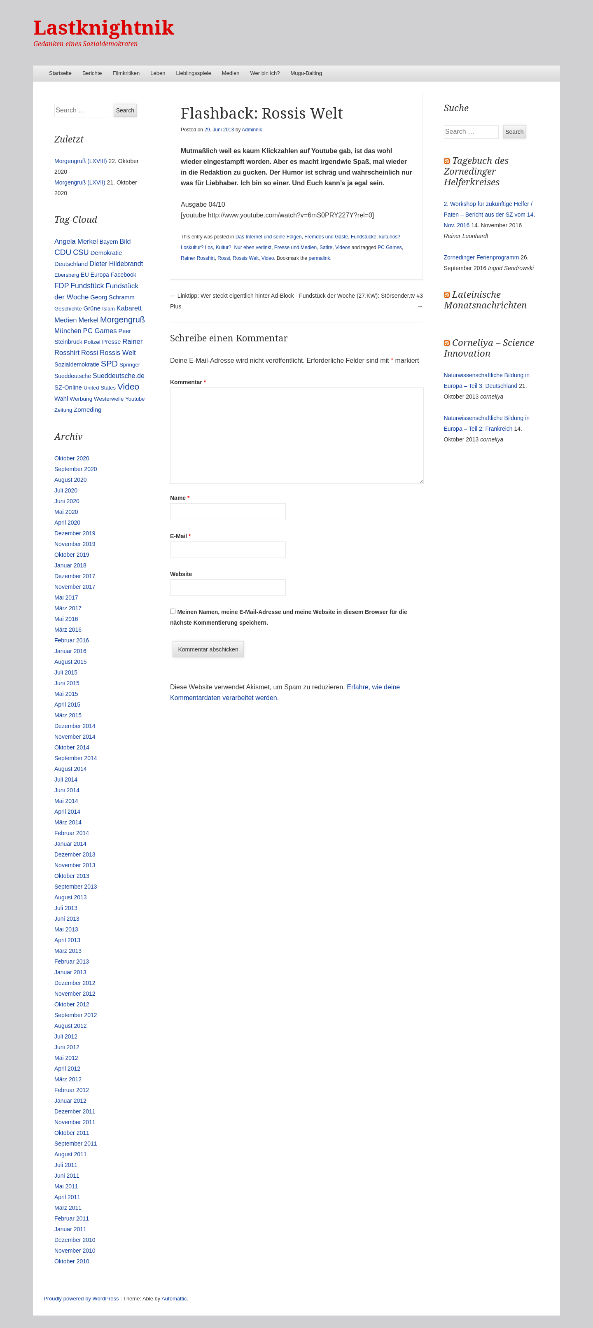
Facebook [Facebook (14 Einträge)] (123, 274)
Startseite (60, 73)
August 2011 (70, 1154)
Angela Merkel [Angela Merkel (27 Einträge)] (76, 241)
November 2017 (75, 586)
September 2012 (75, 1015)
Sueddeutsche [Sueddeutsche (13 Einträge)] (72, 376)
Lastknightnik (103, 28)
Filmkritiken (126, 73)
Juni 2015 (66, 683)
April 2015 (67, 704)
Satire (326, 247)
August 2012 (70, 1025)
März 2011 (68, 1207)
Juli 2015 (65, 672)
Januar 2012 (70, 1100)
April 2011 (67, 1197)
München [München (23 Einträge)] (68, 330)
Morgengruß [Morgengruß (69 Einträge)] (122, 319)
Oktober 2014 (71, 747)
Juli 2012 (65, 1036)
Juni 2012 (66, 1047)
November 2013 (75, 865)
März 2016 (68, 629)
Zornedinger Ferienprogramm (481, 257)
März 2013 (68, 951)
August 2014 (70, 769)
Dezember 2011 (75, 1111)
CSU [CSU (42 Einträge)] (81, 252)
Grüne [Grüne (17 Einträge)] (92, 308)
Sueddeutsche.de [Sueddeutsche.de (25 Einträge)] (119, 375)
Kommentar (188, 382)
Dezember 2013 (75, 854)
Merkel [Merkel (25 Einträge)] (88, 320)
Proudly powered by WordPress (81, 1298)
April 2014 (67, 811)
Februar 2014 (71, 833)
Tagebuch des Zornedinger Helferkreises (476, 171)
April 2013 (67, 940)
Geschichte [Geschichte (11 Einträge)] (68, 309)
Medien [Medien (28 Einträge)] (65, 320)
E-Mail (180, 536)
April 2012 (67, 1068)
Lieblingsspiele (193, 73)
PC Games (390, 247)
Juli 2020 (65, 490)
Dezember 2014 (75, 726)
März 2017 (68, 608)
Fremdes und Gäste (326, 237)
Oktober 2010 (71, 1261)
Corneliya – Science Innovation (489, 348)
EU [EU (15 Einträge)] (85, 274)
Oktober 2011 (71, 1133)
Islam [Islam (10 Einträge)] (108, 309)
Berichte (92, 73)
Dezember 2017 (75, 576)
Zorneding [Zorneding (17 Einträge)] (87, 409)
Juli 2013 (65, 908)
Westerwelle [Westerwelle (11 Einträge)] (109, 399)
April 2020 (67, 522)
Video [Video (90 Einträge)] (128, 386)
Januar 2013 (70, 972)
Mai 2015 (66, 694)
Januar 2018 (70, 565)
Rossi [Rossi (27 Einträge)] (89, 353)
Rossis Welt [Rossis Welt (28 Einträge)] (118, 353)
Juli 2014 (65, 779)
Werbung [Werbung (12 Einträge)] (81, 399)
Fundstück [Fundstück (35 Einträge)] (87, 286)
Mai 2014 (66, 801)
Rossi (223, 258)
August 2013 (70, 897)
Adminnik (252, 130)
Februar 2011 (71, 1218)
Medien (231, 73)
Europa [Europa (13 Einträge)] (100, 274)
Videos (342, 247)
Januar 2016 (70, 651)
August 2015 (70, 661)
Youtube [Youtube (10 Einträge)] (135, 399)
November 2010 (75, 1250)
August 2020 (70, 479)
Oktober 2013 (71, 876)
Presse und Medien (295, 247)
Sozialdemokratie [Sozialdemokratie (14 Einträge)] (76, 364)
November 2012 (75, 993)
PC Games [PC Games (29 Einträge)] (100, 331)
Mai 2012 (66, 1058)
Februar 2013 (71, 961)
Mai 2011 (66, 1186)
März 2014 (68, 822)
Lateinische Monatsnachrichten (485, 299)
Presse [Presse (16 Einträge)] (111, 341)
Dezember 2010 (75, 1240)
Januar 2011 (70, 1229)
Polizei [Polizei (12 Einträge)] (92, 342)
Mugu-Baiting (306, 73)
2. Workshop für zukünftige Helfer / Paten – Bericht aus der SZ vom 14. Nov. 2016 (489, 215)
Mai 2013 (66, 929)
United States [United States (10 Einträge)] (100, 388)
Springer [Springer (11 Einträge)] (129, 365)
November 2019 (75, 544)
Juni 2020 (66, 501)
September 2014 (75, 758)
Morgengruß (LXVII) (79, 182)
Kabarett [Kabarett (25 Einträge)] (129, 308)
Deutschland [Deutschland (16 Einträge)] (71, 264)
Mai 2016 (66, 619)
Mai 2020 (66, 512)
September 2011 (75, 1143)
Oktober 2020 (71, 458)
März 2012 (68, 1079)
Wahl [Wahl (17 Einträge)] (61, 398)
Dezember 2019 (75, 533)
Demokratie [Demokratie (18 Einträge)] (106, 252)
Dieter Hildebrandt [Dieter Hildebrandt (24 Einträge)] (116, 263)
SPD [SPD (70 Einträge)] (109, 363)
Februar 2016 (71, 640)
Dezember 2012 (75, 983)
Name (179, 498)
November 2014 (75, 736)
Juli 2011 (65, 1165)
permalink (319, 258)
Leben (157, 73)
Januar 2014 (70, 843)
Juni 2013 (66, 918)
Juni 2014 (66, 790)
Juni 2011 (66, 1175)
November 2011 (75, 1122)
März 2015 (68, 715)
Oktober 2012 (71, 1004)
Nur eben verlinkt (252, 247)
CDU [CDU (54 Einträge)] (62, 252)
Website (181, 574)
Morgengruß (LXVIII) (80, 161)
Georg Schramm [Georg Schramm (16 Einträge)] (112, 297)
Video (267, 258)
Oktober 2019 (71, 554)
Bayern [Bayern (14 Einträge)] (109, 241)
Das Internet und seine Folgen (269, 237)
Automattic (174, 1298)
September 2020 (75, 469)
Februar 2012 (71, 1090)
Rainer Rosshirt (198, 258)
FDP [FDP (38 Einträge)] (61, 286)
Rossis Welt (246, 258)
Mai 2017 (66, 597)
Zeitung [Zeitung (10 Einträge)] (63, 410)
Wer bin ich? (265, 73)
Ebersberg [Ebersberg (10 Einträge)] (66, 275)
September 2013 (75, 886)
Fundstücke (363, 237)
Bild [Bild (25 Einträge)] (125, 241)
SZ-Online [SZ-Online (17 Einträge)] (68, 387)
